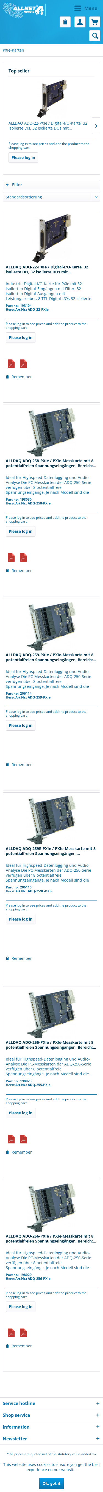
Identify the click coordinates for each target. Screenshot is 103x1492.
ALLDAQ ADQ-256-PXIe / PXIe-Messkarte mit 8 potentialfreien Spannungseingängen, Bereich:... (51, 1239)
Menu (86, 7)
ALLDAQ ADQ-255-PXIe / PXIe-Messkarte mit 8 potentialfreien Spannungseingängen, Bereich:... (51, 1045)
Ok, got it (51, 1483)
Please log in (23, 157)
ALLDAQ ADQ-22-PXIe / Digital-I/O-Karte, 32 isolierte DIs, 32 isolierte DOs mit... (48, 126)
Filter (14, 184)
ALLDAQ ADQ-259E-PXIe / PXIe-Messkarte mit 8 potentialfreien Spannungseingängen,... (51, 851)
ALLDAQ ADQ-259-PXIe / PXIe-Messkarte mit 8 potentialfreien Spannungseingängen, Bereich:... (51, 657)
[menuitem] (76, 8)
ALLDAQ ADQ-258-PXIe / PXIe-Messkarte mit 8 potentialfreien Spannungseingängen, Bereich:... (51, 463)
